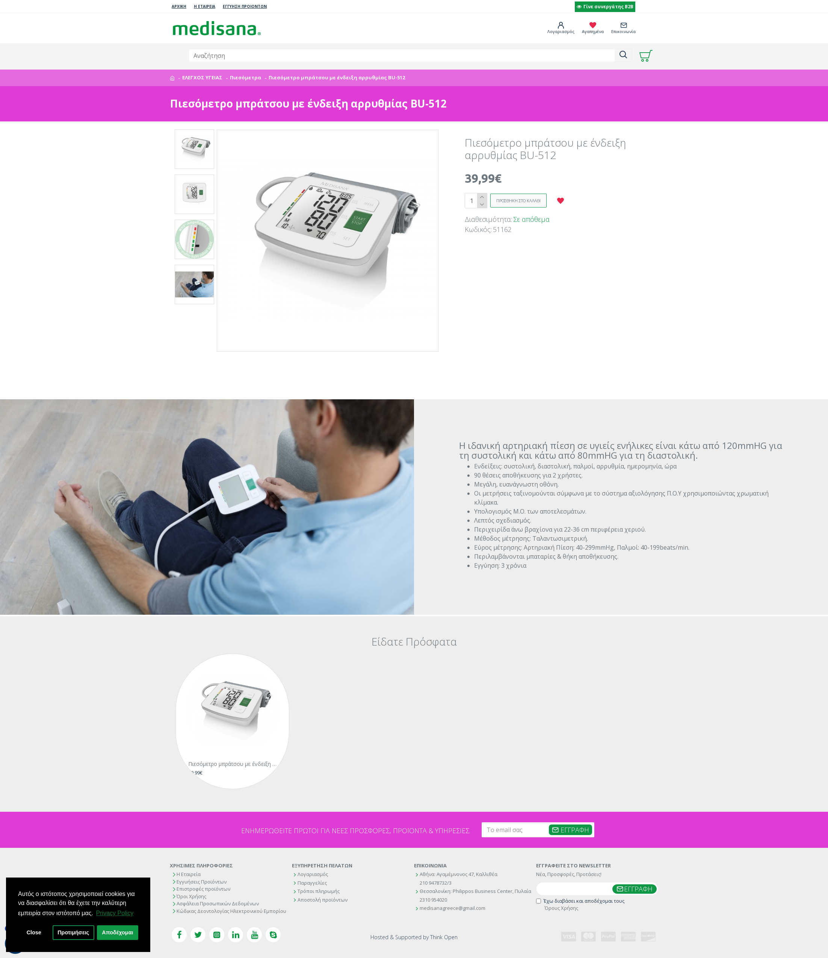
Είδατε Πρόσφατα (414, 638)
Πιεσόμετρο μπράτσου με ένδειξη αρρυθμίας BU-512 (233, 750)
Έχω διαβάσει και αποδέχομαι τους (580, 903)
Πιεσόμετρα (245, 77)
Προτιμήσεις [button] (73, 932)
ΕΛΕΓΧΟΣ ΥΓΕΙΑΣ (202, 77)
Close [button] (34, 932)
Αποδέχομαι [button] (117, 932)
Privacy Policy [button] (115, 913)
